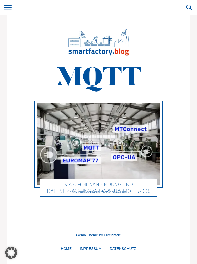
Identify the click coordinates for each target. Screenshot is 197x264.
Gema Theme (87, 235)
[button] (11, 252)
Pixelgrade (112, 235)
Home (66, 249)
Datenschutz (123, 249)
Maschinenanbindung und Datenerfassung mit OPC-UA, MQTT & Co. (98, 187)
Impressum (91, 249)
